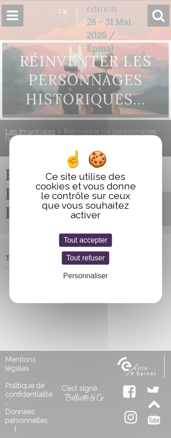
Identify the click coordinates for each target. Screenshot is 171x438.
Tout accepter (85, 240)
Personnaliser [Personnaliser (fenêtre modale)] (85, 276)
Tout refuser (85, 258)
